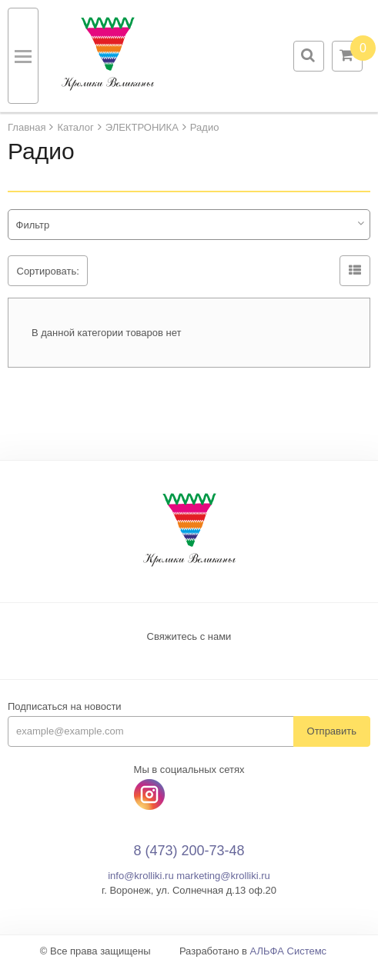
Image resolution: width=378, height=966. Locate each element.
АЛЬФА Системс (288, 951)
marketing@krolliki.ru (223, 875)
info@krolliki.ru (140, 875)
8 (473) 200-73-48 (188, 850)
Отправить (331, 731)
